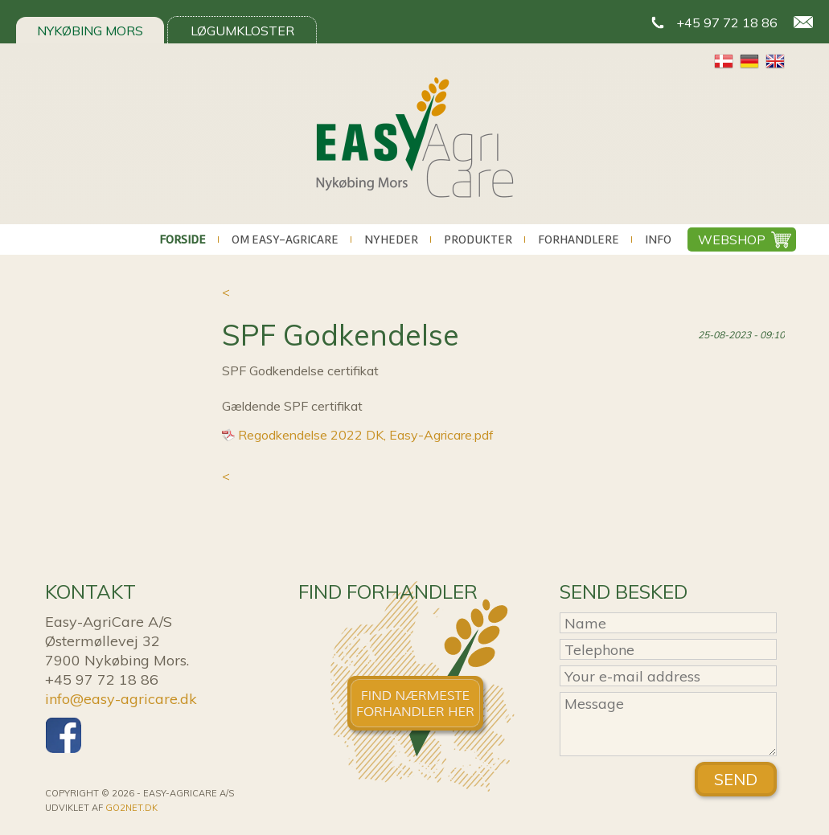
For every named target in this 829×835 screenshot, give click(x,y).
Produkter (478, 239)
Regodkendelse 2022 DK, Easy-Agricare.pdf (366, 435)
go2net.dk (131, 807)
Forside (182, 239)
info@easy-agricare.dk (121, 699)
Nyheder (391, 239)
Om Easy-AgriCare (285, 239)
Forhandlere (578, 239)
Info (658, 239)
